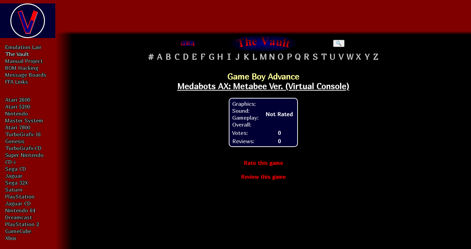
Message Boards (25, 75)
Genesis (15, 141)
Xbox (10, 238)
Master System (24, 120)
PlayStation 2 (22, 224)
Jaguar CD (18, 203)
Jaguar (13, 176)
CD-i (10, 162)
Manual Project (24, 61)
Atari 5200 (17, 106)
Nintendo (16, 113)
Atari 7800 (17, 127)
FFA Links (16, 82)
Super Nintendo (24, 155)
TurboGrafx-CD (23, 148)
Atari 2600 (17, 99)
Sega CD (15, 169)
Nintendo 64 (20, 210)
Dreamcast (18, 217)
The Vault (17, 54)
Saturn (13, 189)
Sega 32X (16, 182)
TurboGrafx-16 (23, 134)
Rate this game (263, 162)
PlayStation (20, 196)
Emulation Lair (23, 47)
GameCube (18, 231)
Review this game (263, 176)
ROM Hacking (21, 68)
